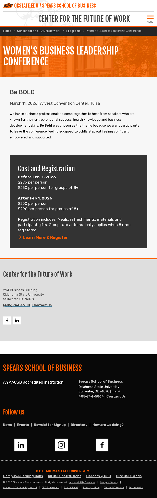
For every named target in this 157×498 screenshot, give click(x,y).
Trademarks (136, 487)
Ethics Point (71, 487)
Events (23, 425)
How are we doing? (108, 425)
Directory (79, 425)
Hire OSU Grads (129, 476)
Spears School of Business (100, 381)
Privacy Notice (91, 487)
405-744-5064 (91, 396)
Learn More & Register (45, 237)
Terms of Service (114, 487)
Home (7, 31)
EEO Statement (50, 487)
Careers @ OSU (98, 476)
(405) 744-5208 (16, 305)
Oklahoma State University (62, 471)
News (7, 425)
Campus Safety (109, 482)
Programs (73, 31)
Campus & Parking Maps (23, 476)
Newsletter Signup (50, 425)
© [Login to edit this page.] (4, 482)
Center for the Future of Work (38, 31)
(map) (115, 391)
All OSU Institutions (64, 476)
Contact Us (42, 305)
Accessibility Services (82, 482)
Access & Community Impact (20, 487)
